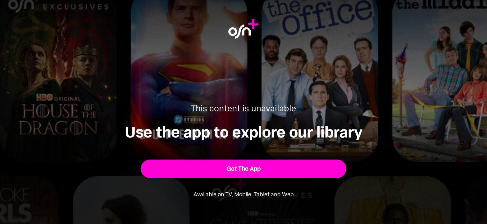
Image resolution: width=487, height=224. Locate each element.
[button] (244, 169)
